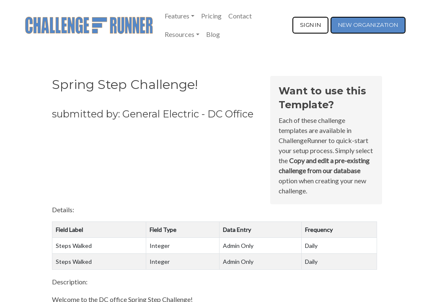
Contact (240, 16)
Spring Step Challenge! (125, 84)
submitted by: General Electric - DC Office (152, 114)
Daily (311, 245)
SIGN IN (310, 24)
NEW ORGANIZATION (368, 24)
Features (177, 16)
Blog (213, 34)
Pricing (211, 16)
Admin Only (238, 245)
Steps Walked (74, 245)
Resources (179, 34)
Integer (160, 245)
